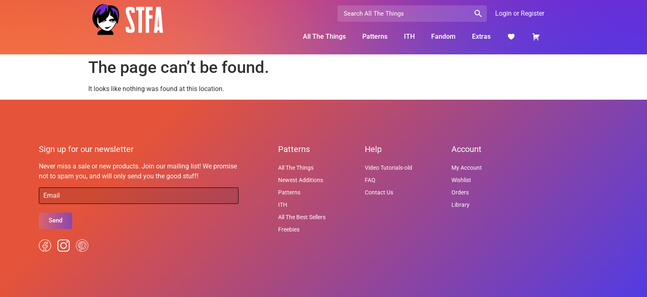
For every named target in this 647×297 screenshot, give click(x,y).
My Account (466, 167)
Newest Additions (300, 180)
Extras (481, 36)
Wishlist (461, 180)
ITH (409, 36)
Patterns (374, 36)
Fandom (443, 36)
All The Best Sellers (302, 217)
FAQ (370, 180)
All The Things (324, 36)
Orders (460, 192)
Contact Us (379, 192)
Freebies (289, 229)
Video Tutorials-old (388, 167)
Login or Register (519, 13)
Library (460, 204)
